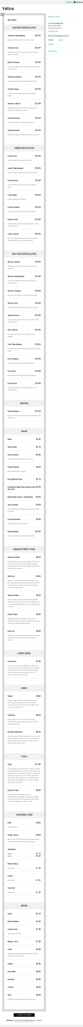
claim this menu (24, 1015)
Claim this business (54, 28)
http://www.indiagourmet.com (58, 36)
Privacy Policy (30, 1022)
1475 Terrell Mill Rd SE (55, 23)
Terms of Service (19, 1022)
